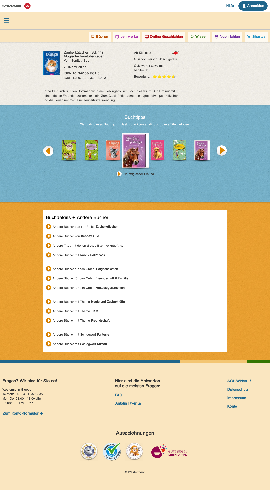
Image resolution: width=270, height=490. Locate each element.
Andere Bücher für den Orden (85, 269)
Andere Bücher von (76, 236)
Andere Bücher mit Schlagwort (81, 334)
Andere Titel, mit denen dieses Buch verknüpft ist (88, 245)
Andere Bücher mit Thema (89, 302)
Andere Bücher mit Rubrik (79, 255)
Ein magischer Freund (138, 174)
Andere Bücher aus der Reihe (85, 227)
